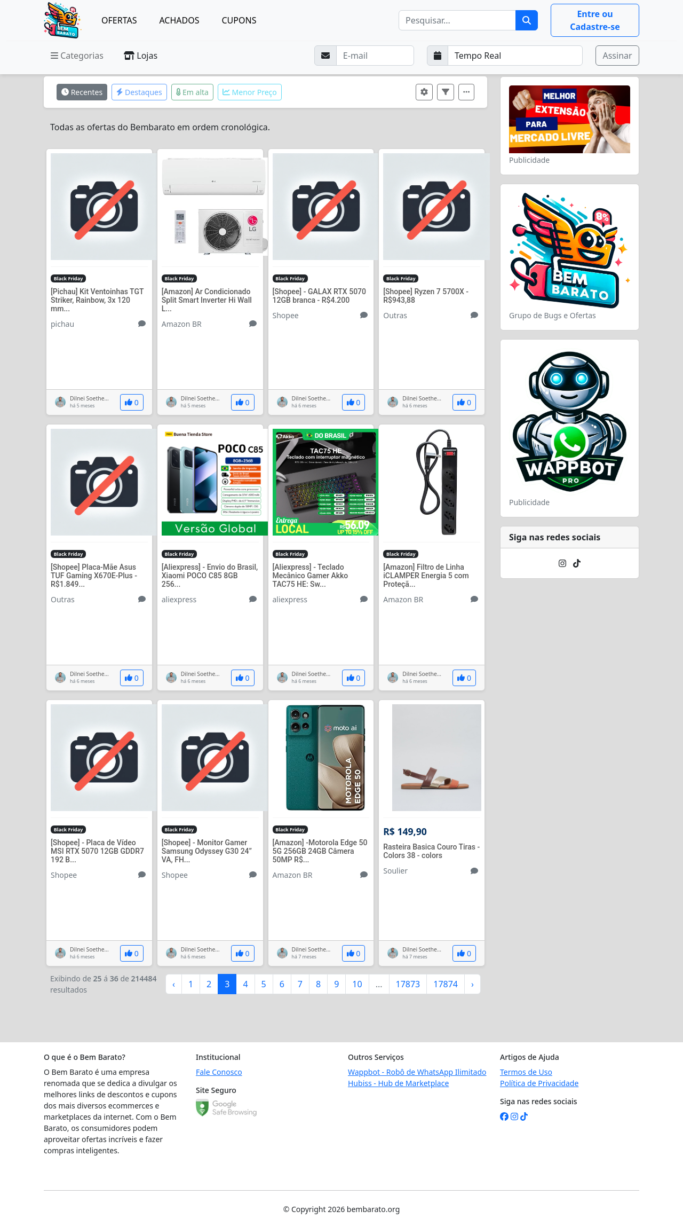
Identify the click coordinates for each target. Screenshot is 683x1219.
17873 (408, 984)
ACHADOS (179, 20)
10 (357, 984)
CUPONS (239, 20)
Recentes (81, 92)
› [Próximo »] (472, 984)
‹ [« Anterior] (173, 984)
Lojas (140, 55)
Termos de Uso (526, 1072)
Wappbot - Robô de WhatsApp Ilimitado (417, 1072)
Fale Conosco (219, 1072)
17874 (445, 984)
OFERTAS (119, 20)
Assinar (617, 55)
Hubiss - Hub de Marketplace (398, 1083)
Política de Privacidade (539, 1083)
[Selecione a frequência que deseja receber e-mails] (515, 55)
